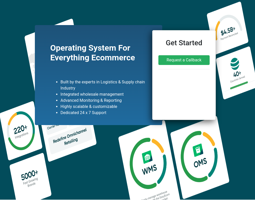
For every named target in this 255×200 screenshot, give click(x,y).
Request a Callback (184, 60)
